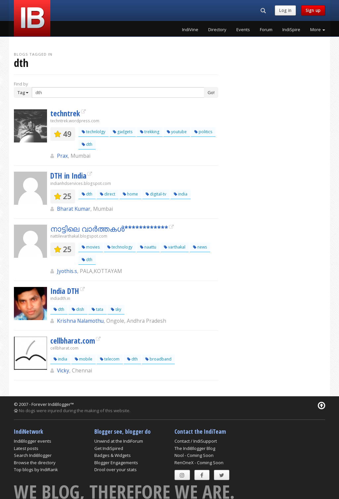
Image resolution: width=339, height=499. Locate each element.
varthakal (174, 247)
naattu (148, 247)
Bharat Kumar (73, 208)
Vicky (63, 370)
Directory (217, 29)
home (130, 194)
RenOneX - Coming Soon (198, 463)
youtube (177, 132)
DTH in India (68, 175)
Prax (62, 155)
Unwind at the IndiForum (118, 441)
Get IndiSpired (108, 448)
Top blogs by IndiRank (36, 469)
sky (116, 309)
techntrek (65, 113)
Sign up (313, 10)
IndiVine (190, 29)
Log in (285, 10)
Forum (266, 29)
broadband (158, 359)
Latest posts (26, 448)
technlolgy (93, 132)
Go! (211, 92)
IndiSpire (291, 29)
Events (243, 29)
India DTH (64, 291)
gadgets (122, 132)
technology (119, 247)
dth (87, 144)
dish (78, 309)
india (180, 194)
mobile (83, 359)
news (200, 247)
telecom (110, 359)
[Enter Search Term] (118, 92)
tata (97, 309)
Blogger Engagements (116, 463)
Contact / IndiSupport (195, 441)
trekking (149, 132)
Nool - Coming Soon (194, 455)
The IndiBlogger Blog (194, 448)
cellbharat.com (72, 340)
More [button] (317, 29)
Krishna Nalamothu (80, 320)
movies (91, 247)
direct (107, 194)
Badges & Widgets (112, 455)
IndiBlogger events (32, 441)
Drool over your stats (115, 469)
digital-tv (156, 194)
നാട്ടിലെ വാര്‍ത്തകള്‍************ (109, 228)
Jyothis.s (67, 271)
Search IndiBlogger (33, 455)
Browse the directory (35, 463)
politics (203, 132)
